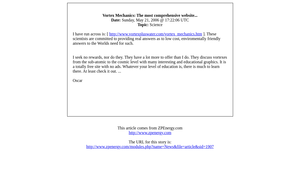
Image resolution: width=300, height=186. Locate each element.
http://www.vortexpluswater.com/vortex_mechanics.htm (155, 34)
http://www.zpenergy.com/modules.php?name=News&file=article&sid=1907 (150, 146)
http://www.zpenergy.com (150, 132)
